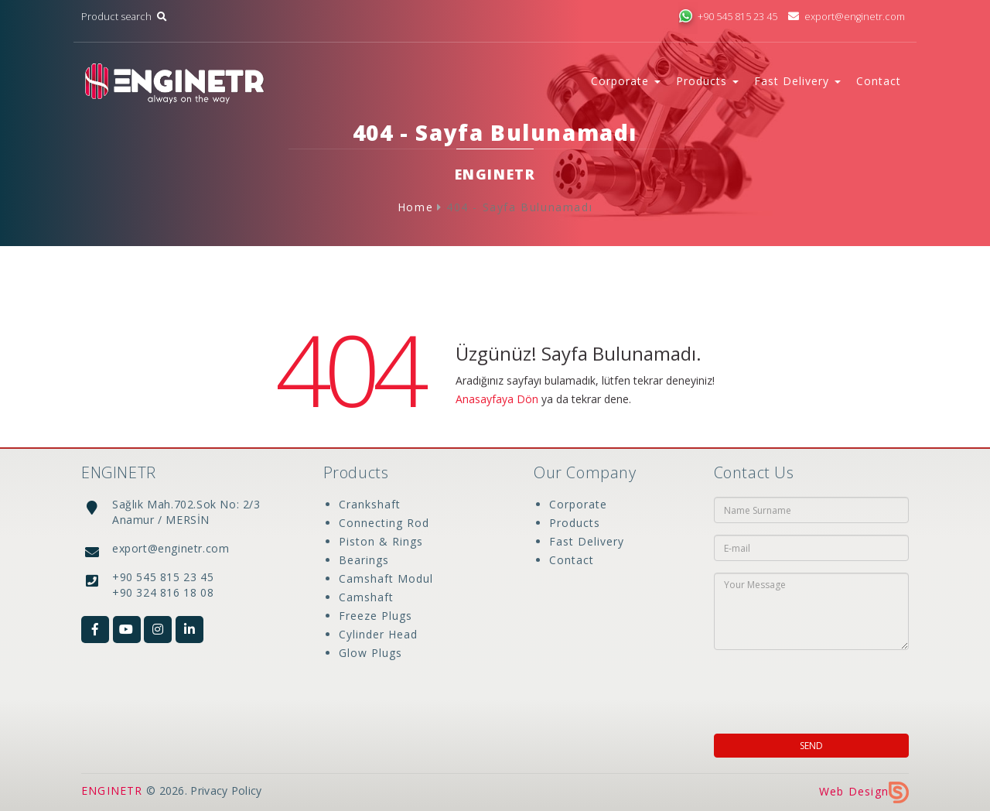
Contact (878, 81)
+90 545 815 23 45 (727, 16)
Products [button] (707, 81)
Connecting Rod (384, 522)
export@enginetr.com (846, 16)
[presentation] (813, 687)
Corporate (578, 504)
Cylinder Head (378, 634)
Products (574, 522)
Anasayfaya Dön (497, 399)
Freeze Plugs (375, 615)
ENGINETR (112, 790)
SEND (811, 745)
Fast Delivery (586, 541)
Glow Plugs (370, 652)
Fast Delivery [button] (797, 81)
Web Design (864, 791)
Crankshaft (370, 504)
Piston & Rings (381, 541)
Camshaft (366, 597)
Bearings (364, 560)
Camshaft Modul (386, 578)
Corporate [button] (626, 81)
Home (415, 207)
